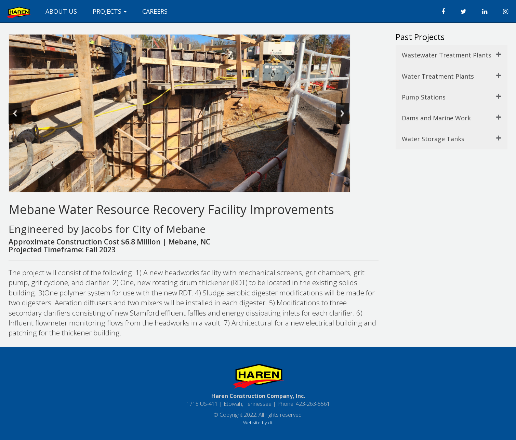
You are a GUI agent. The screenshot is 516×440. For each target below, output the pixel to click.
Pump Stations (424, 97)
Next (342, 113)
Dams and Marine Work (436, 118)
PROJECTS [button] (110, 11)
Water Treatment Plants (438, 76)
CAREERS (155, 11)
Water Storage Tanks (433, 139)
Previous (15, 113)
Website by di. (258, 422)
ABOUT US (61, 11)
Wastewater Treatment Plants (446, 55)
